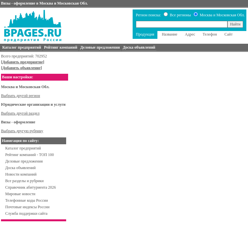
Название (169, 34)
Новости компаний (20, 174)
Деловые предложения (24, 161)
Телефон (210, 34)
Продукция (145, 34)
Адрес (190, 34)
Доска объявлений (20, 167)
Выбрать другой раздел (20, 113)
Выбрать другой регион (20, 95)
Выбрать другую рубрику (22, 131)
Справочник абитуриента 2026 (30, 187)
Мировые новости (20, 194)
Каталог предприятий (23, 148)
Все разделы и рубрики (24, 181)
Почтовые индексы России (27, 207)
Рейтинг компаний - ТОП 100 (29, 154)
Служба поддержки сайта (26, 213)
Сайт (229, 34)
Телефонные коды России (26, 200)
